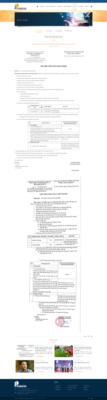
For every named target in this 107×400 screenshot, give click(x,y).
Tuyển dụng (80, 6)
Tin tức (69, 389)
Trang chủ (37, 6)
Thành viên (58, 389)
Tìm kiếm (91, 1)
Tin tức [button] (74, 6)
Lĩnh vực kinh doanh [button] (50, 6)
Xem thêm (39, 356)
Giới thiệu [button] (42, 6)
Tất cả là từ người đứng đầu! (41, 362)
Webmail (66, 1)
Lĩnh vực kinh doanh (72, 385)
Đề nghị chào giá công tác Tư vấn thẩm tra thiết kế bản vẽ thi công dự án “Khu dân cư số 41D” (43, 349)
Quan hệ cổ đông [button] (67, 6)
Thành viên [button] (59, 6)
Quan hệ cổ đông (72, 387)
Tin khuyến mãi (68, 30)
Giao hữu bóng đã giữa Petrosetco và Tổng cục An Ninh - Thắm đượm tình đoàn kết (82, 349)
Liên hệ (86, 6)
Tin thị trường (49, 30)
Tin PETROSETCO (39, 30)
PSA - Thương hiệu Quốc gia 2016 (81, 362)
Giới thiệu (58, 387)
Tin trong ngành (58, 30)
